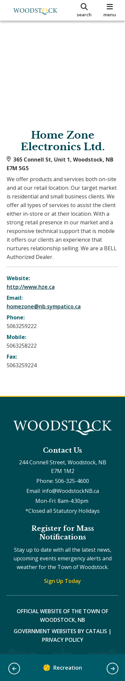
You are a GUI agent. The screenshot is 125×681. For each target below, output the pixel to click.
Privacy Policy (62, 639)
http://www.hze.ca (31, 286)
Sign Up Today (62, 581)
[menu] (110, 10)
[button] (14, 668)
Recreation (62, 669)
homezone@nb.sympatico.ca (44, 306)
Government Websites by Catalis (60, 631)
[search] (84, 10)
